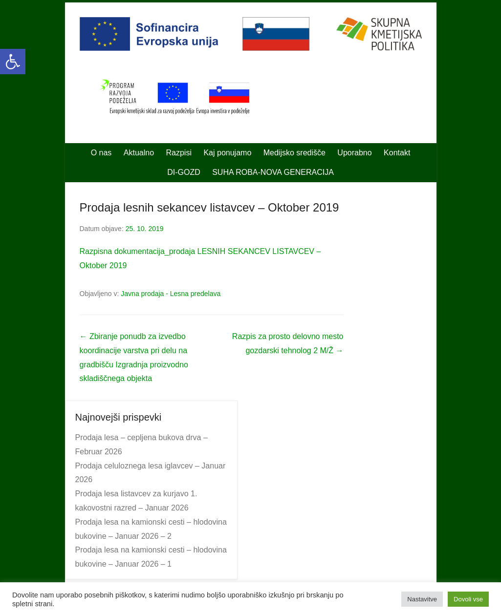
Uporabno (354, 153)
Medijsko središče (294, 153)
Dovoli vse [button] (468, 599)
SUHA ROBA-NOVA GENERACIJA (273, 172)
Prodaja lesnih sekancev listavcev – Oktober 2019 (209, 207)
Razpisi (179, 153)
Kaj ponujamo (227, 153)
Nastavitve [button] (422, 599)
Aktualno (139, 153)
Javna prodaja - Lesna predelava (170, 293)
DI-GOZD (183, 172)
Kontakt (397, 153)
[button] (12, 61)
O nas (101, 153)
